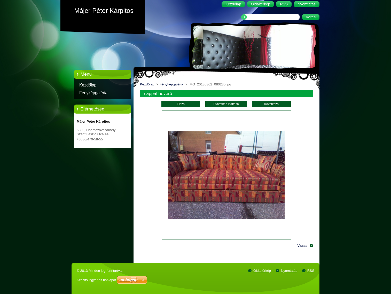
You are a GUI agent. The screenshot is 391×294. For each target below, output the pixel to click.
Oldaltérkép (262, 271)
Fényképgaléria (93, 93)
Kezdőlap (87, 85)
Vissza (302, 246)
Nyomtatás (289, 271)
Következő (271, 104)
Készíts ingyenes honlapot (96, 280)
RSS (310, 271)
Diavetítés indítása (226, 104)
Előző (181, 104)
